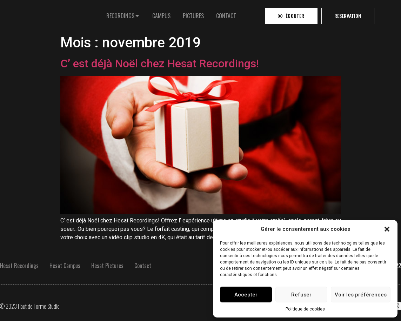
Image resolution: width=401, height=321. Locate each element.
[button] (386, 229)
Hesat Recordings (19, 265)
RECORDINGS (120, 14)
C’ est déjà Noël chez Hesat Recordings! (159, 63)
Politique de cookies (305, 309)
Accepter (246, 295)
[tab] (123, 14)
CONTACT (226, 14)
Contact (142, 265)
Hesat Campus (64, 265)
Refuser (301, 295)
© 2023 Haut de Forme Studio (30, 306)
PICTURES (193, 14)
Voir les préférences (361, 295)
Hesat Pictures (107, 265)
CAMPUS (161, 14)
